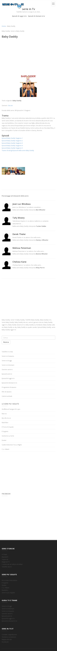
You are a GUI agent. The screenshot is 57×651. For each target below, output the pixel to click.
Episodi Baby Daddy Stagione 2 (12, 141)
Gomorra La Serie (8, 436)
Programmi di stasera (9, 387)
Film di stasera (6, 392)
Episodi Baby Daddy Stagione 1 (12, 138)
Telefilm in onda (7, 352)
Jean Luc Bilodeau (21, 204)
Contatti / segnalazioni (9, 634)
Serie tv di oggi (7, 361)
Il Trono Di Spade (8, 427)
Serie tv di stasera (8, 356)
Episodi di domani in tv (36, 16)
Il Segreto (5, 431)
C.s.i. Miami (5, 449)
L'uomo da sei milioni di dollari (12, 564)
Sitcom (10, 105)
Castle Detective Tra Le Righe (12, 445)
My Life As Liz (6, 418)
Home (4, 26)
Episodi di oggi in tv (19, 16)
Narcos (4, 414)
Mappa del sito (7, 639)
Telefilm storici (7, 567)
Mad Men (5, 422)
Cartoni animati (7, 396)
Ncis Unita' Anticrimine (9, 580)
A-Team (4, 554)
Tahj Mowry (18, 217)
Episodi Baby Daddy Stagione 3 (12, 143)
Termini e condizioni (9, 637)
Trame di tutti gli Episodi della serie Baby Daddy (18, 150)
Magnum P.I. (6, 562)
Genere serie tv (7, 369)
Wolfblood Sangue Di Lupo (11, 409)
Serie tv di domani (8, 365)
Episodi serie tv (7, 374)
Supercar (5, 559)
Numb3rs (5, 590)
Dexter (4, 440)
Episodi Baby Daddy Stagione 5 (12, 148)
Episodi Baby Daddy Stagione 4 (12, 145)
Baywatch (5, 557)
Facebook (5, 642)
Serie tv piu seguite (8, 593)
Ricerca (6, 342)
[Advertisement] (28, 57)
